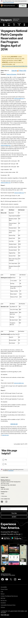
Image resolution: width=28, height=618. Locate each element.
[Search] (14, 508)
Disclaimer (3, 602)
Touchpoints (10, 470)
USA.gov (3, 607)
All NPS (14, 517)
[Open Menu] (23, 5)
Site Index (4, 496)
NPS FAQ (3, 598)
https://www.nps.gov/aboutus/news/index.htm (14, 66)
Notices (2, 593)
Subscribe (14, 70)
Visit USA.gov (5, 615)
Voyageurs (6, 20)
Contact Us (4, 491)
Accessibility (4, 587)
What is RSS (22, 70)
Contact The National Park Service (9, 596)
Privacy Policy (4, 589)
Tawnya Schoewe (11, 74)
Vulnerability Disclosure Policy (8, 605)
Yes (6, 459)
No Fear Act (3, 600)
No (6, 464)
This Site (14, 513)
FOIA (2, 591)
